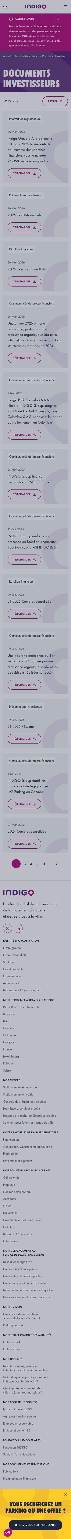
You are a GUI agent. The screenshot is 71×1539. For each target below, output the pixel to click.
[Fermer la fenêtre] (65, 1494)
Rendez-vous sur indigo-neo (35, 1525)
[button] (7, 1532)
